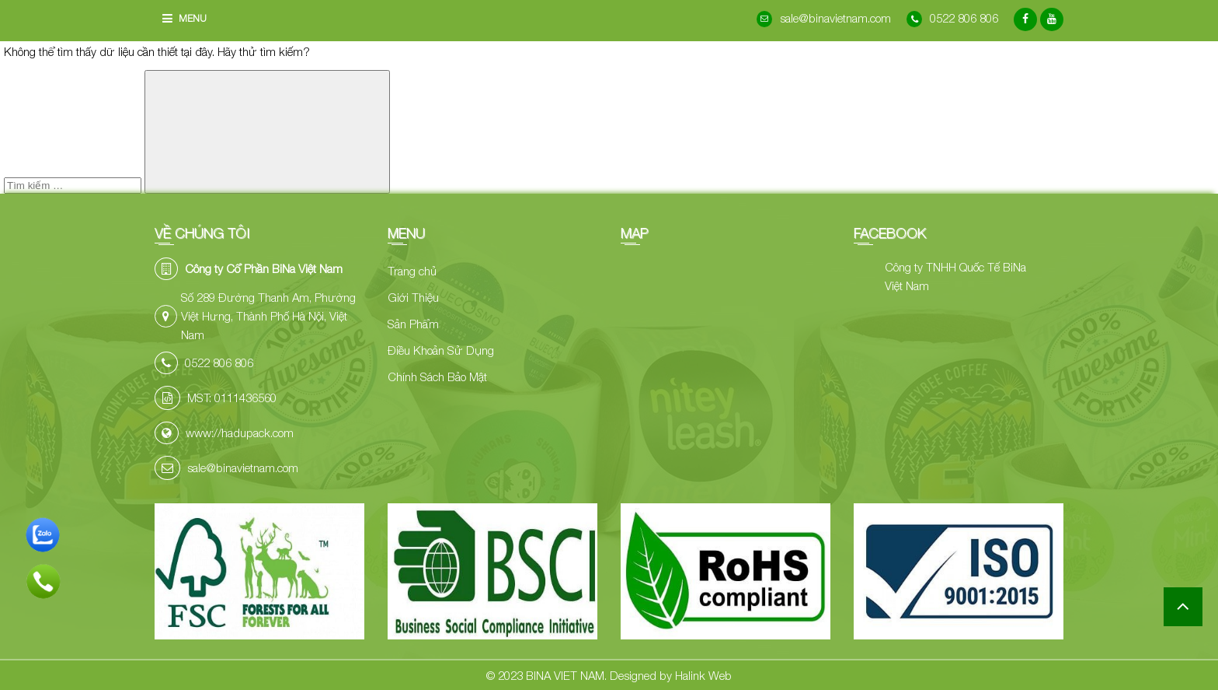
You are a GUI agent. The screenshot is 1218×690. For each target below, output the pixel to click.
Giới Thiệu (413, 297)
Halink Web (703, 675)
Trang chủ (412, 271)
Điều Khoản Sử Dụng (441, 350)
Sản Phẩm (413, 324)
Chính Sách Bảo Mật (437, 377)
